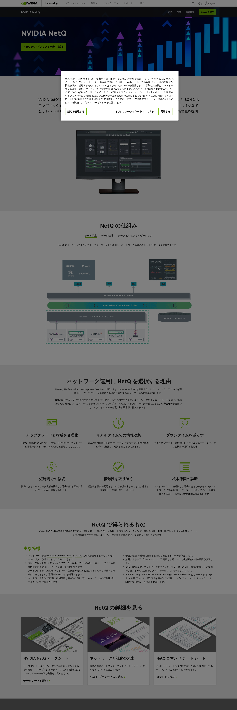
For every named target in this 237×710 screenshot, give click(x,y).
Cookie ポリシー (155, 92)
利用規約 (74, 99)
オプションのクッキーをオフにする (134, 111)
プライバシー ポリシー (132, 92)
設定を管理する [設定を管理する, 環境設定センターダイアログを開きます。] (75, 111)
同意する (165, 111)
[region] (120, 96)
